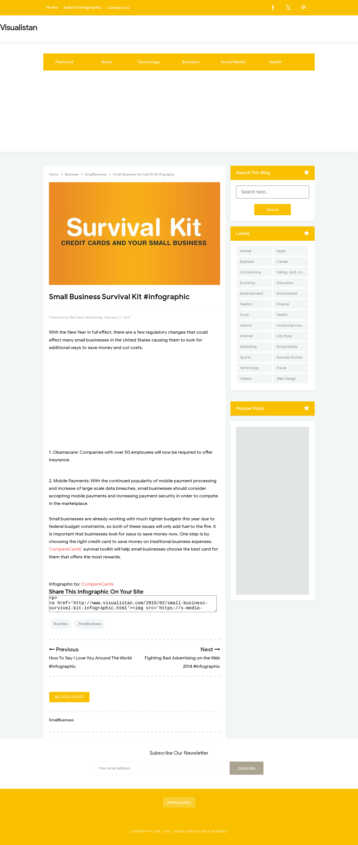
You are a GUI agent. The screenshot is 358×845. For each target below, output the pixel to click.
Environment (287, 293)
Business (191, 62)
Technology (148, 62)
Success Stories (289, 357)
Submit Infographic (82, 7)
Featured (64, 62)
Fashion (246, 304)
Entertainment (251, 293)
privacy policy (179, 802)
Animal (245, 251)
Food (244, 314)
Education (285, 282)
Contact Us (118, 7)
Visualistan (184, 831)
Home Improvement (292, 325)
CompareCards (65, 549)
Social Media (233, 62)
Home (52, 7)
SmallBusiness (89, 623)
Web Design (286, 378)
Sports (245, 357)
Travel (281, 368)
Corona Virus (250, 272)
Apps (281, 251)
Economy (247, 282)
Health (275, 62)
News (106, 62)
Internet (246, 336)
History (246, 325)
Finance (283, 304)
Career (282, 261)
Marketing (248, 346)
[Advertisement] (179, 112)
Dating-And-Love (291, 272)
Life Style (284, 336)
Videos (245, 378)
